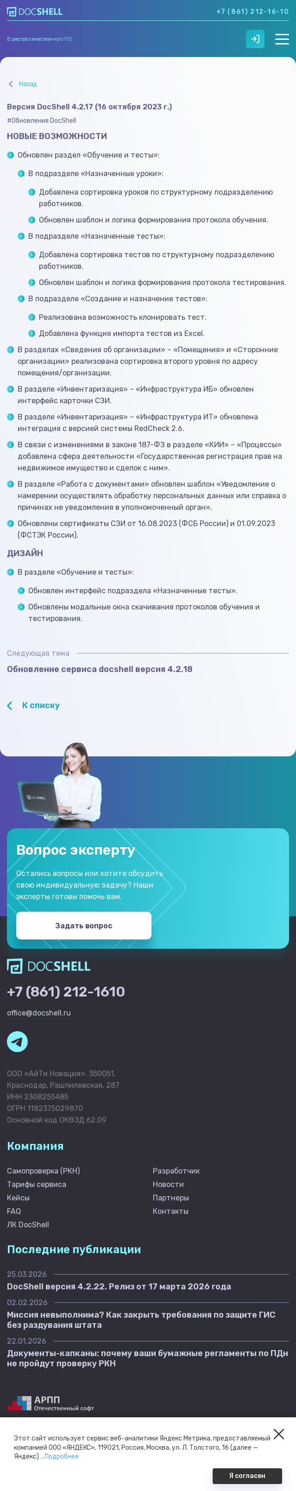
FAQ (14, 1211)
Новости (168, 1184)
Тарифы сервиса (36, 1184)
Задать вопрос (83, 925)
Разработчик (176, 1171)
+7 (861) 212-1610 (66, 991)
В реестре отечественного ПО (39, 39)
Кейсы (18, 1197)
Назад (28, 84)
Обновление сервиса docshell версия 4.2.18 (100, 669)
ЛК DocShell (28, 1224)
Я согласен (247, 1476)
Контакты (171, 1211)
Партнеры (171, 1197)
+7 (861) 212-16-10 (252, 11)
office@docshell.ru (39, 1013)
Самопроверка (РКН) (43, 1171)
